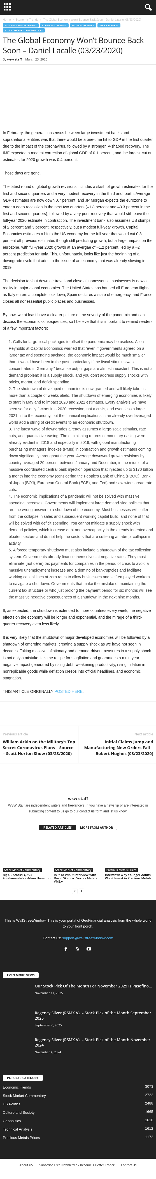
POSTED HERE (68, 691)
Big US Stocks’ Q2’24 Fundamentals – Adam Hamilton (26, 876)
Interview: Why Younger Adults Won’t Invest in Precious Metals (128, 876)
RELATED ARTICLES (57, 827)
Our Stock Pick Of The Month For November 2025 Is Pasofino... (93, 986)
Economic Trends (27, 20)
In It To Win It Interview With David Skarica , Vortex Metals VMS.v (75, 878)
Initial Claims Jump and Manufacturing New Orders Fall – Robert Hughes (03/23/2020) (118, 747)
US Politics (11, 1104)
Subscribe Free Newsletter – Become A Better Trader (76, 1165)
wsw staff (14, 59)
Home (7, 20)
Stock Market (108, 25)
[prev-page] (75, 891)
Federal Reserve (83, 25)
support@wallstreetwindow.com (87, 938)
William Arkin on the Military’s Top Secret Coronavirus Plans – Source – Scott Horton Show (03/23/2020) (39, 747)
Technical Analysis (17, 1129)
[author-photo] (78, 779)
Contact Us (129, 1165)
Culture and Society (18, 1112)
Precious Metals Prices (121, 870)
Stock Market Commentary (24, 30)
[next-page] (81, 891)
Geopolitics (12, 1121)
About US (26, 1165)
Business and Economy (21, 25)
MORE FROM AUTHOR (96, 827)
